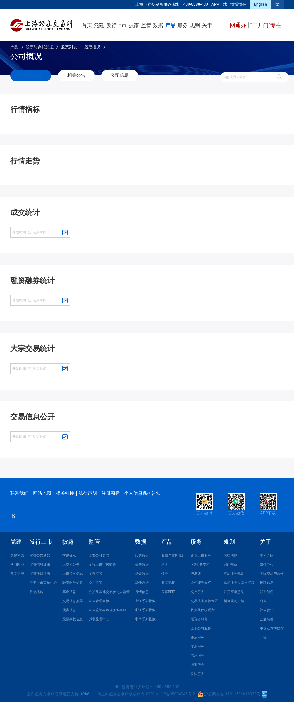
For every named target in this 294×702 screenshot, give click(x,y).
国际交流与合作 (272, 572)
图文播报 (17, 572)
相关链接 (65, 492)
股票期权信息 (72, 618)
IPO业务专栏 (200, 563)
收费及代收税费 (203, 609)
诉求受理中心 (99, 618)
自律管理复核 (99, 600)
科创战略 (36, 591)
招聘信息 (266, 582)
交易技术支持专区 (204, 600)
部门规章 (230, 563)
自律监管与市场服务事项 (107, 609)
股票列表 (69, 47)
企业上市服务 (201, 554)
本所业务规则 (234, 572)
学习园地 (17, 563)
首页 (87, 25)
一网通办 (236, 25)
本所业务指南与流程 (239, 582)
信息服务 (197, 654)
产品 (170, 25)
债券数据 (142, 563)
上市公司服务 (201, 627)
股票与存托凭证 (40, 47)
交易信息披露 (72, 600)
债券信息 (69, 609)
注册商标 (110, 492)
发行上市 (116, 25)
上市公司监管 (99, 554)
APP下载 (219, 4)
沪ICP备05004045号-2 (175, 693)
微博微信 (238, 4)
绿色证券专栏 (201, 582)
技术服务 (197, 645)
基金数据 (142, 572)
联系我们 (19, 492)
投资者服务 (199, 618)
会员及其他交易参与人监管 (109, 591)
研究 (263, 600)
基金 (164, 563)
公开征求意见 (234, 591)
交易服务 (197, 591)
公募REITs (169, 591)
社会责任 (266, 609)
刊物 (263, 636)
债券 (164, 572)
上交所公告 (70, 563)
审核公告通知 (40, 554)
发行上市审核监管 (102, 563)
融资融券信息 (72, 582)
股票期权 (168, 582)
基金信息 (69, 591)
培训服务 (197, 664)
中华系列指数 (145, 618)
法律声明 (88, 492)
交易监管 (95, 582)
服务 (182, 25)
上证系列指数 (145, 600)
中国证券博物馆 (272, 627)
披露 (134, 25)
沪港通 (196, 572)
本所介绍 (266, 554)
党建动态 (17, 554)
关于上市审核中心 (43, 582)
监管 (146, 25)
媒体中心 (266, 563)
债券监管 (95, 572)
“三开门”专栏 (265, 25)
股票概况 (92, 47)
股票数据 (142, 554)
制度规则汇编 (234, 600)
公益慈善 (266, 618)
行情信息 (142, 591)
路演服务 (197, 636)
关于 (207, 25)
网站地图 (42, 492)
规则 (195, 25)
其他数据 (142, 582)
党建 (99, 25)
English (260, 4)
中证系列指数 (145, 609)
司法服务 (197, 673)
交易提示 (69, 554)
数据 (158, 25)
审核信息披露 (40, 563)
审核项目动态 (40, 572)
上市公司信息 (72, 572)
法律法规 (230, 554)
